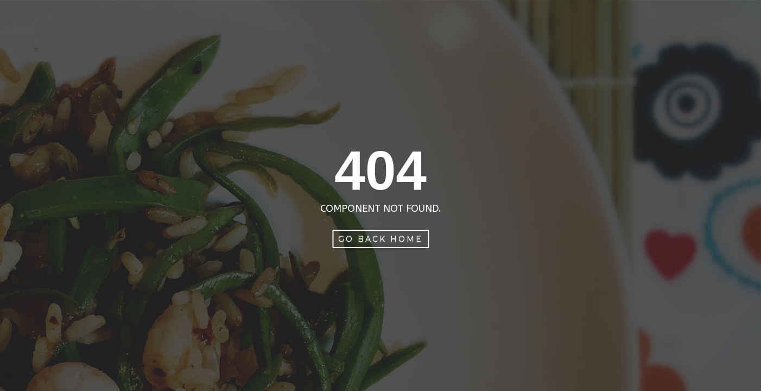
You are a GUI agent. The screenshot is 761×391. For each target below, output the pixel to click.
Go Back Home (380, 239)
